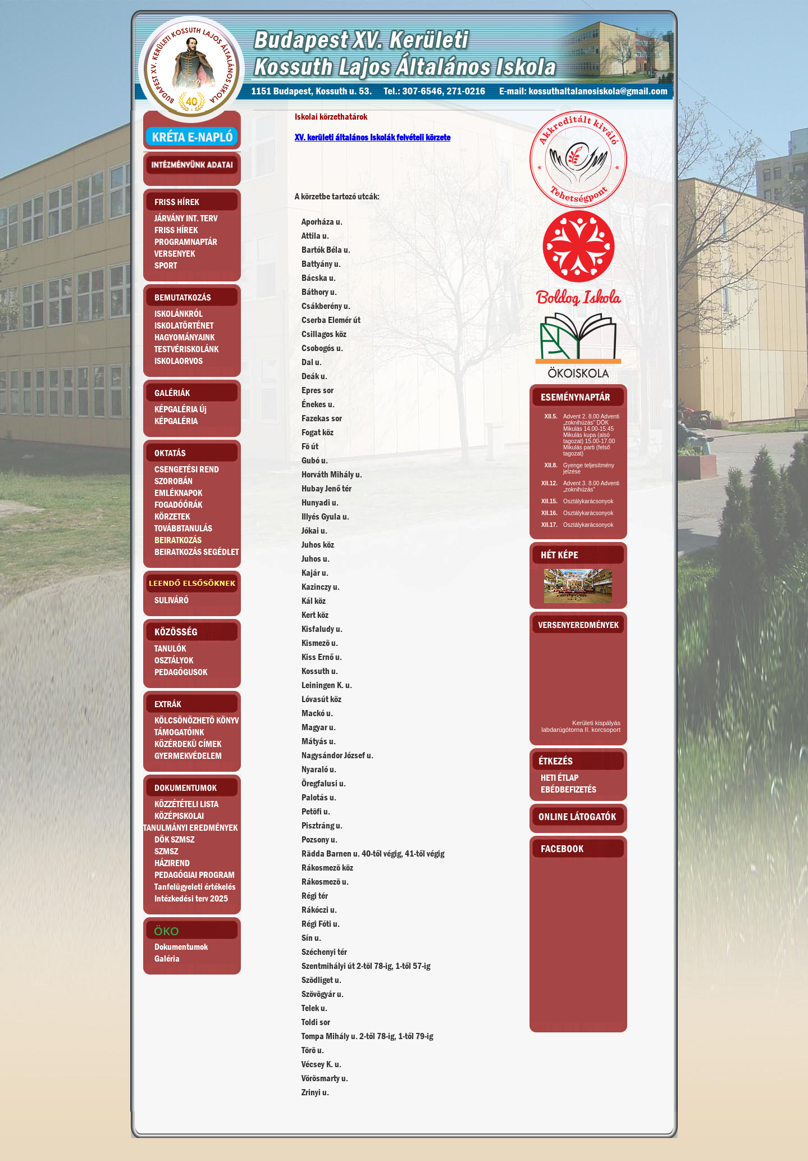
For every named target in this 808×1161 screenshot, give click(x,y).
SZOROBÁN (173, 481)
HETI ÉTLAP (559, 778)
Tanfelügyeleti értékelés (195, 887)
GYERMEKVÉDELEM (188, 756)
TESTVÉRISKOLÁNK (186, 349)
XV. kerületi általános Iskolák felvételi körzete (372, 137)
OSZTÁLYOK (173, 660)
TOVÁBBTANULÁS (183, 528)
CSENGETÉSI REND (186, 469)
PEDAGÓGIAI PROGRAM (194, 875)
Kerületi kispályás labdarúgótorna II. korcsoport (580, 726)
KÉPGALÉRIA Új (180, 409)
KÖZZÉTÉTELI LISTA (186, 804)
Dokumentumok (181, 947)
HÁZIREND (172, 863)
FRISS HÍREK (176, 230)
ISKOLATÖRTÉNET (183, 325)
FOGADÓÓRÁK (178, 505)
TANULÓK (170, 648)
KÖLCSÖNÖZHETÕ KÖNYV (196, 720)
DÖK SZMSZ (174, 839)
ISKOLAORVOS (178, 361)
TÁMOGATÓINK (179, 732)
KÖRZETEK (172, 516)
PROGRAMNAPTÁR (185, 242)
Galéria (167, 958)
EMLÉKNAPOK (178, 493)
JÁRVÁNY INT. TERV (185, 218)
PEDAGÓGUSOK (180, 672)
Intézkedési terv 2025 (191, 898)
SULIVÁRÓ (171, 600)
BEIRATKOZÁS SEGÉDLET (196, 552)
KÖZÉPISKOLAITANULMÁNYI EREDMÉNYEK (190, 822)
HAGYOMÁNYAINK (184, 337)
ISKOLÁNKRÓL (178, 314)
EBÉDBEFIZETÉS (568, 789)
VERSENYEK (174, 253)
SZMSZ (166, 851)
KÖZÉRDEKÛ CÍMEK (187, 744)
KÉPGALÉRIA (176, 421)
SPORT (165, 265)
